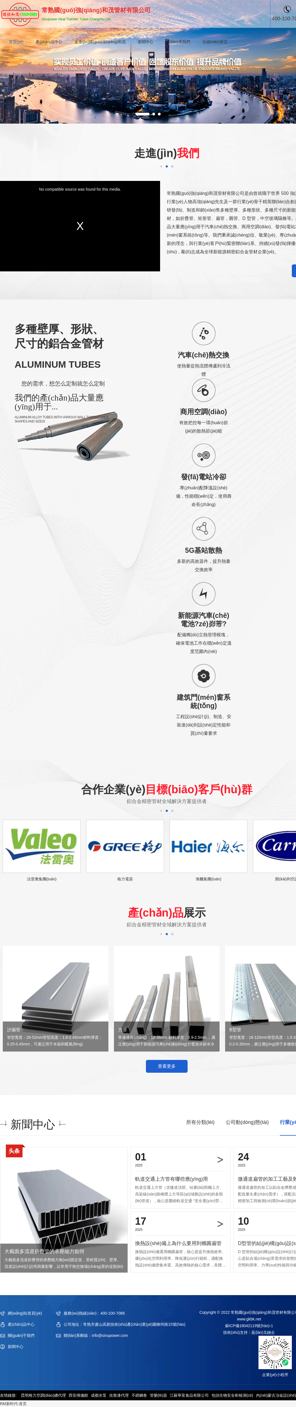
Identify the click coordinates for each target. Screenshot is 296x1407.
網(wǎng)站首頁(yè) (25, 1313)
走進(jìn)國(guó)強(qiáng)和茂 (100, 42)
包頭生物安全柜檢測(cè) (232, 1395)
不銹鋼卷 (139, 1395)
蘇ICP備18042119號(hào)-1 (249, 1325)
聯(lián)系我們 (178, 42)
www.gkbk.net (249, 1319)
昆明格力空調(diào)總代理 (43, 1395)
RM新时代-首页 (13, 1403)
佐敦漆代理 (119, 1395)
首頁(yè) (16, 42)
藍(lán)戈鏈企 (263, 1332)
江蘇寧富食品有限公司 (189, 1395)
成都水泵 (98, 1395)
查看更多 (167, 1066)
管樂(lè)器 (158, 1395)
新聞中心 (145, 42)
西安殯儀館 (78, 1395)
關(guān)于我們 (21, 1335)
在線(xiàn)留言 (215, 42)
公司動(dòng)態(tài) (247, 1122)
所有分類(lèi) (200, 1122)
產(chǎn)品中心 (49, 42)
